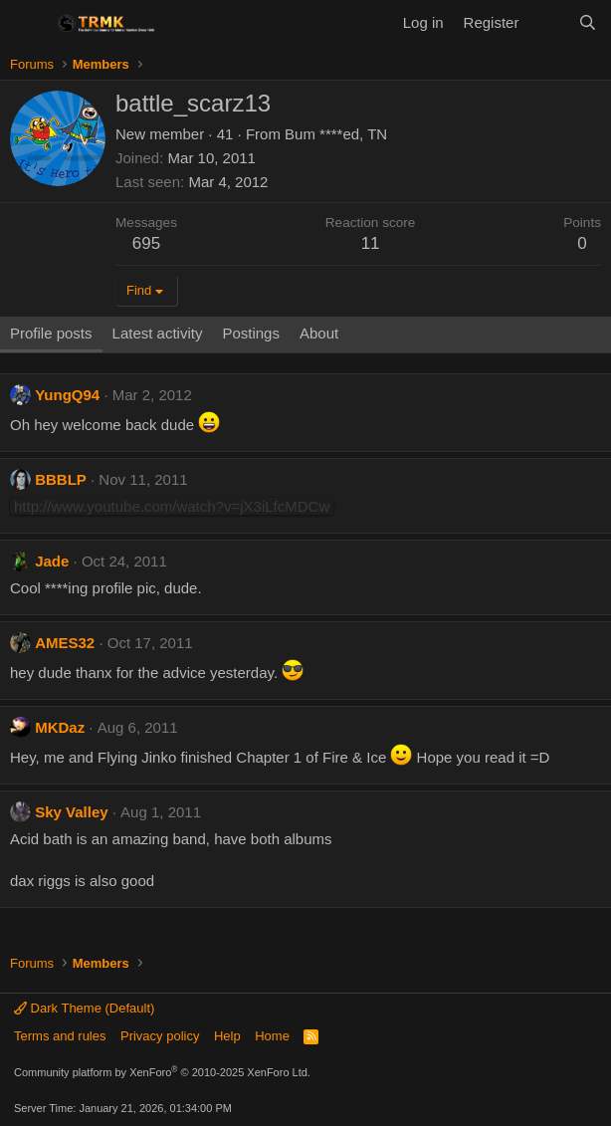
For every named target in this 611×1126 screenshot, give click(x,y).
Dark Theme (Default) (84, 1008)
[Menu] (27, 23)
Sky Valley (71, 811)
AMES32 (65, 642)
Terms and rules (59, 1035)
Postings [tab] (251, 333)
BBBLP (61, 479)
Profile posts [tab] (51, 333)
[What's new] (547, 22)
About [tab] (319, 333)
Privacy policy (159, 1035)
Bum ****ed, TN (336, 133)
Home (272, 1035)
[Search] (587, 22)
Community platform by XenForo (162, 1072)
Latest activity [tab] (157, 333)
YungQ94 (67, 394)
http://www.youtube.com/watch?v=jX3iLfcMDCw (171, 506)
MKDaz (60, 727)
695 (146, 243)
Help (227, 1035)
